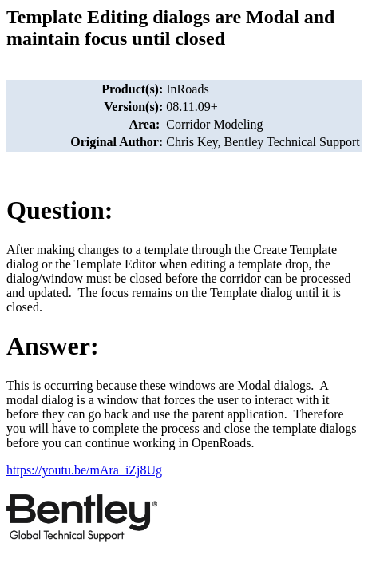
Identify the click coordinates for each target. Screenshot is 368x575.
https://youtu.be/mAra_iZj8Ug (84, 470)
